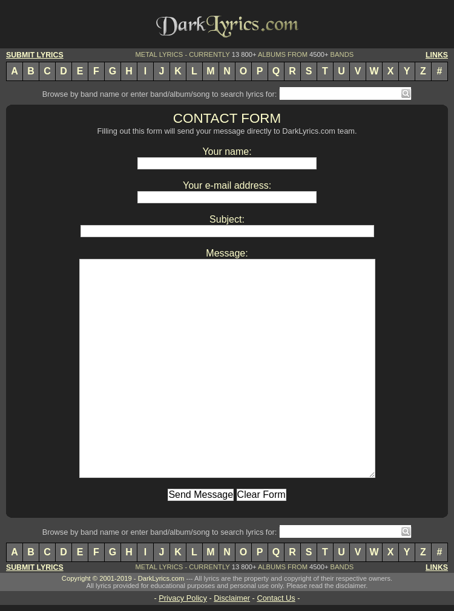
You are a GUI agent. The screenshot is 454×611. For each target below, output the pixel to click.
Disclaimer (232, 598)
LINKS (437, 55)
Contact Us (276, 598)
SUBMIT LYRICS (35, 55)
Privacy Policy (183, 598)
